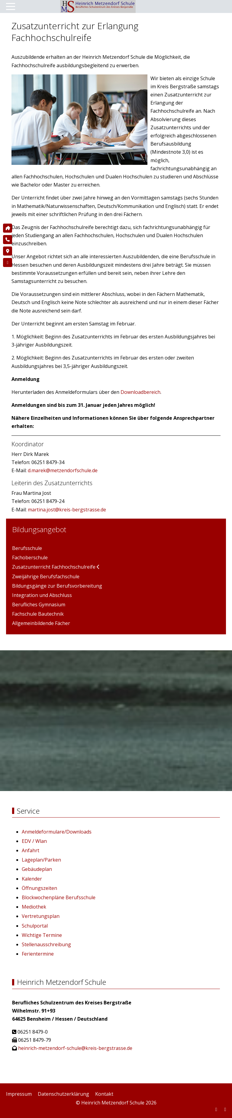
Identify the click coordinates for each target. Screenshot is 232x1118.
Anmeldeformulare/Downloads (57, 831)
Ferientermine (38, 953)
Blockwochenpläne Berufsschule (58, 897)
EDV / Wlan (34, 841)
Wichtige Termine (42, 935)
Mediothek (34, 906)
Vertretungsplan (41, 916)
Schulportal (35, 925)
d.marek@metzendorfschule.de (63, 470)
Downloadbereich (140, 392)
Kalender (32, 878)
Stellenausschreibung (46, 944)
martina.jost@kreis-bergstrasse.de (67, 509)
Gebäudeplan (37, 869)
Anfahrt (30, 850)
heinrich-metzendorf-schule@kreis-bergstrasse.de (75, 1048)
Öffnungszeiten (39, 888)
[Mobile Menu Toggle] (10, 6)
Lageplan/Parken (41, 859)
